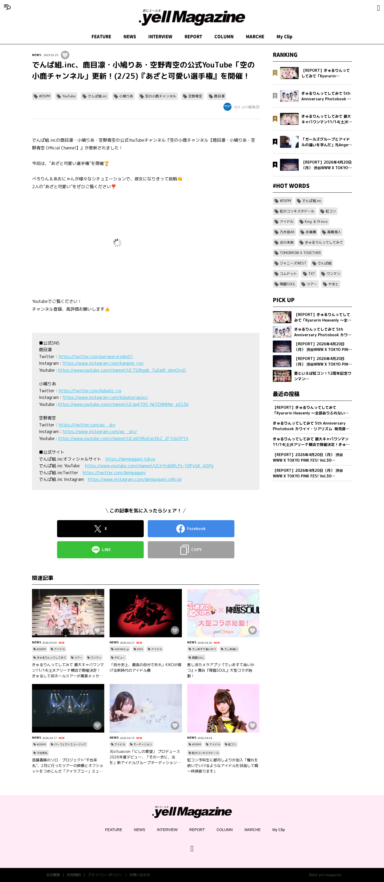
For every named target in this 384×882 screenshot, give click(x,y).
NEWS (129, 36)
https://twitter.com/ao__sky (87, 425)
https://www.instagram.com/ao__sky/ (100, 431)
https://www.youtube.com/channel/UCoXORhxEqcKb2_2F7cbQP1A (123, 438)
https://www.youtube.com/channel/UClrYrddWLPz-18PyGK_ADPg (149, 466)
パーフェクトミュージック (70, 744)
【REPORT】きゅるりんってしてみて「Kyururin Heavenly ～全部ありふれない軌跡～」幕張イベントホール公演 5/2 (311, 410)
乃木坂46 (287, 232)
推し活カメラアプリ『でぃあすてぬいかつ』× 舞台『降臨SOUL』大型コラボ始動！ (220, 670)
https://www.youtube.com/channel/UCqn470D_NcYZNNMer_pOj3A (123, 404)
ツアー (78, 657)
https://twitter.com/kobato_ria (90, 391)
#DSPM (44, 96)
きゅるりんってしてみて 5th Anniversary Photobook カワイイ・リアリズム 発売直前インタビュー (311, 426)
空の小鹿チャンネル (160, 96)
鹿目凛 (219, 96)
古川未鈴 (287, 242)
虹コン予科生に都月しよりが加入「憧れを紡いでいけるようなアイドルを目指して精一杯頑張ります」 (222, 765)
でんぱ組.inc (97, 96)
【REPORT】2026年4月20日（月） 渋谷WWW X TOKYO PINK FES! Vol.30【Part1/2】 (308, 473)
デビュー (119, 657)
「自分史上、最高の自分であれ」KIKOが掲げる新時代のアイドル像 (145, 667)
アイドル (59, 649)
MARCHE (255, 36)
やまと (333, 284)
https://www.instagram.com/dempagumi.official (135, 479)
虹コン (232, 744)
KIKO (140, 649)
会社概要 (53, 874)
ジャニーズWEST (293, 263)
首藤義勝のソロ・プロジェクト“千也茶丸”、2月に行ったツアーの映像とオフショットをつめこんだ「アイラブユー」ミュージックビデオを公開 (67, 765)
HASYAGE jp (121, 649)
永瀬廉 (311, 232)
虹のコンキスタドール (205, 753)
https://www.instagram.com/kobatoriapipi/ (105, 397)
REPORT (193, 36)
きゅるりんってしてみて (51, 657)
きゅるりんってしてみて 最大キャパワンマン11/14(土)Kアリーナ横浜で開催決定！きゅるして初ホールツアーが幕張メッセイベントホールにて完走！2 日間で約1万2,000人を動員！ (68, 670)
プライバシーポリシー (105, 874)
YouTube (69, 96)
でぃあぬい (231, 649)
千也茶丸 (42, 753)
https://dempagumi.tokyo (130, 459)
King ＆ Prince (316, 221)
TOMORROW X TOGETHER (300, 252)
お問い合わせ (139, 874)
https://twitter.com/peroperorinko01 (96, 356)
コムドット (288, 273)
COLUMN (224, 36)
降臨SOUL (198, 657)
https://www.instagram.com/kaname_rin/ (103, 363)
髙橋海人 (334, 232)
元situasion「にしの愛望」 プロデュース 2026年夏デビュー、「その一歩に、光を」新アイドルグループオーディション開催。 (145, 757)
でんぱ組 (324, 263)
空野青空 (195, 96)
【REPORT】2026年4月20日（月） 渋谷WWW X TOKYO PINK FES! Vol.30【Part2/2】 (308, 457)
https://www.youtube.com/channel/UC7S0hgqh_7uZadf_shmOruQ (122, 370)
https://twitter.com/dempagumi (114, 473)
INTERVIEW (160, 36)
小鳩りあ (126, 96)
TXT (311, 273)
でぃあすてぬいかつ (204, 649)
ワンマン (96, 657)
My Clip (285, 36)
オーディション (142, 744)
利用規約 (74, 874)
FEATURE (101, 36)
